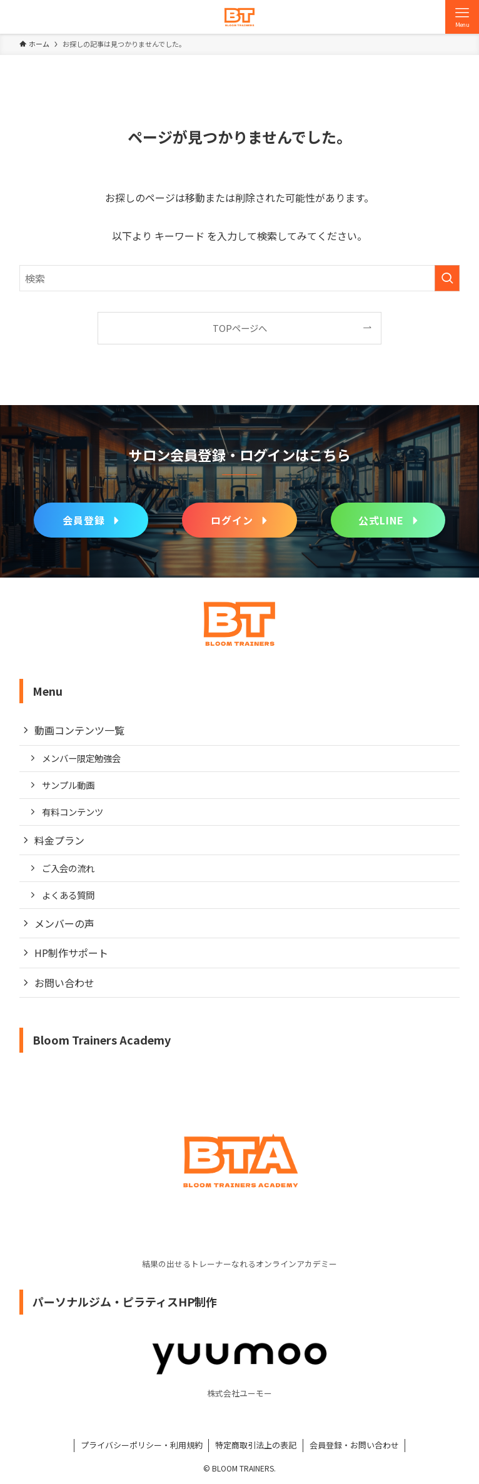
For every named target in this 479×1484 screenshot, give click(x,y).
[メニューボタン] (462, 17)
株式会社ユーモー (239, 1393)
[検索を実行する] (447, 278)
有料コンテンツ (72, 811)
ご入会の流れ (68, 868)
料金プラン (59, 840)
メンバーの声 (64, 923)
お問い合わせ (64, 982)
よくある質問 (68, 894)
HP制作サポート (71, 952)
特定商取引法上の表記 (255, 1445)
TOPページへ (240, 327)
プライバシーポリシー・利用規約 (142, 1445)
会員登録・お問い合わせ (354, 1445)
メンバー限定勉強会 (81, 758)
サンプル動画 (68, 784)
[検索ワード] (239, 278)
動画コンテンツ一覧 (79, 730)
